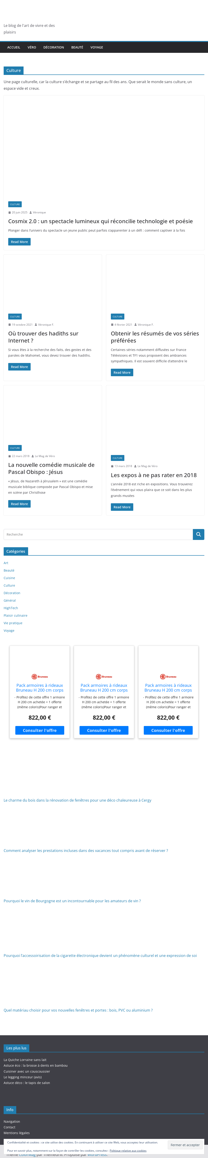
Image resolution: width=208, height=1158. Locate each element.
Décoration (53, 47)
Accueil (13, 47)
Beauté (77, 47)
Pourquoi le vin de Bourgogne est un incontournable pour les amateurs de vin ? (72, 900)
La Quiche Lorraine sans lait (25, 1060)
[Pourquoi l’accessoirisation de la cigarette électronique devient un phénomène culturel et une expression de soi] (104, 927)
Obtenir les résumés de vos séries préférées (155, 337)
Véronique (39, 212)
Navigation (12, 1121)
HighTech (11, 608)
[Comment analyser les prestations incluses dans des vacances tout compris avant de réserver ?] (104, 825)
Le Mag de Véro (45, 456)
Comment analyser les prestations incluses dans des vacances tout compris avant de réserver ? (86, 850)
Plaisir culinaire (15, 615)
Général (10, 600)
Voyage (97, 47)
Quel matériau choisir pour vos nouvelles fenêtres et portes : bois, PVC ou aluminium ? (78, 1010)
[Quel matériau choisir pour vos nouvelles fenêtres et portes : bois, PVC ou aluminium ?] (104, 982)
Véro (32, 47)
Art (6, 563)
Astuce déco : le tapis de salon (27, 1083)
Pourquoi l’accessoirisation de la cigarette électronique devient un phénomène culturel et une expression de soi (100, 955)
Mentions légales (17, 1133)
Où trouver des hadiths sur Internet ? (43, 337)
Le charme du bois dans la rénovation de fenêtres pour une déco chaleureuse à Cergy (77, 800)
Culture (15, 204)
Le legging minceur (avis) (23, 1077)
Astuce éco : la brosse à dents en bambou (36, 1065)
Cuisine (9, 578)
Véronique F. (46, 325)
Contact (9, 1127)
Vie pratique (13, 623)
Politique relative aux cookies (128, 1151)
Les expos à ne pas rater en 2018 (154, 475)
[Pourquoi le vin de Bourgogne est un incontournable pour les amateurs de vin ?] (104, 875)
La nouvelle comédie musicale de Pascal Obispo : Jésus (51, 468)
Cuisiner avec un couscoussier (27, 1071)
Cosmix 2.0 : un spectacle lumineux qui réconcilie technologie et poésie (100, 221)
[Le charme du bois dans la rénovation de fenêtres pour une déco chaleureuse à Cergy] (104, 772)
